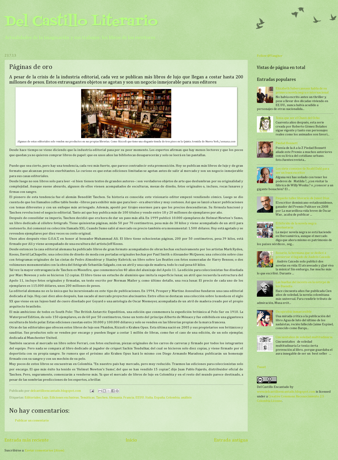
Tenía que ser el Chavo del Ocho (298, 118)
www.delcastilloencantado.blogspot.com (286, 391)
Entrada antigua (231, 440)
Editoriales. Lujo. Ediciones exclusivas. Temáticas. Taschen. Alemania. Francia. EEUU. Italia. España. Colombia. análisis (108, 397)
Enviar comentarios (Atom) (44, 450)
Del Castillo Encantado (273, 387)
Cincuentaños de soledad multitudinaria (304, 337)
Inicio (131, 440)
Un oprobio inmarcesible (294, 311)
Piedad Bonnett (287, 143)
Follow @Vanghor (270, 55)
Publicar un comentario (32, 420)
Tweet (261, 367)
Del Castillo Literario (81, 22)
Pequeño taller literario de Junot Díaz (302, 198)
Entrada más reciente (27, 440)
